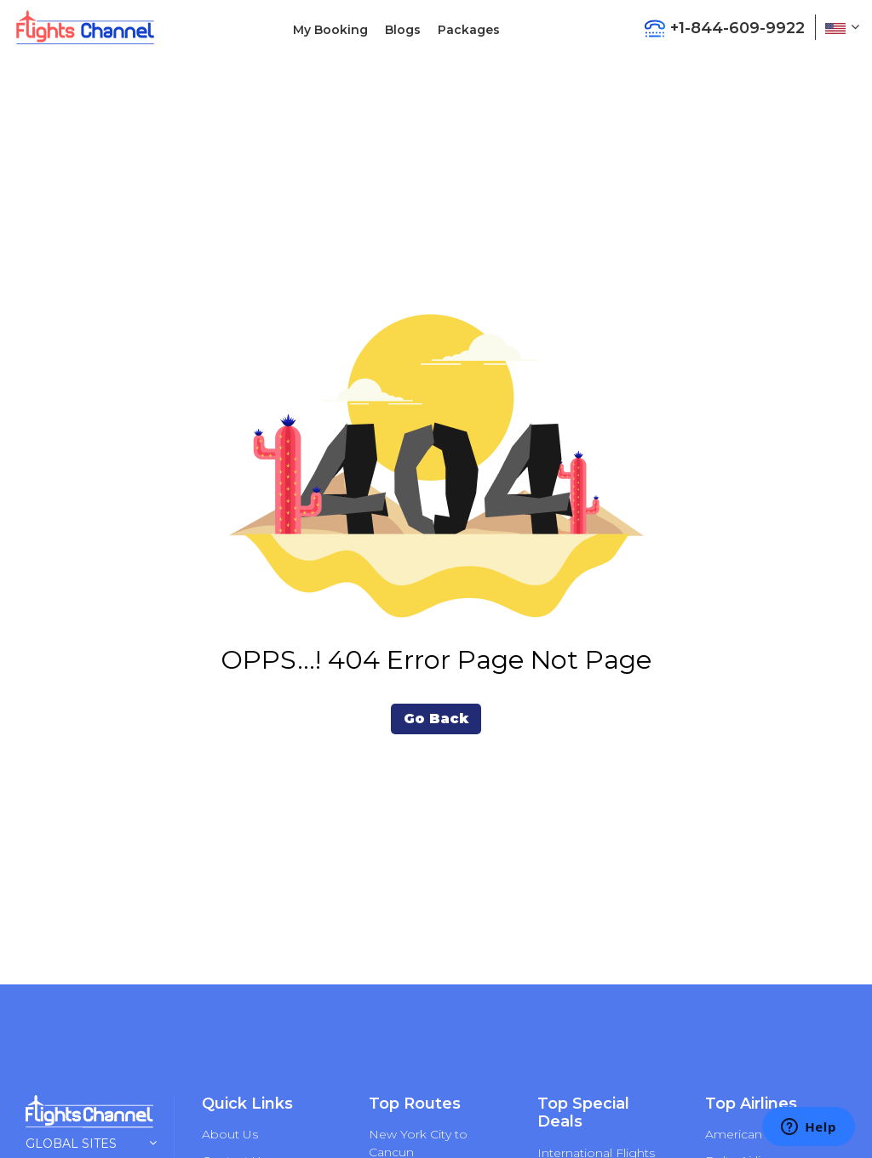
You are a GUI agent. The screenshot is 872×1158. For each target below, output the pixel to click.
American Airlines (756, 1134)
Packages (469, 30)
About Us (230, 1134)
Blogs (403, 30)
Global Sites (91, 1144)
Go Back (436, 718)
